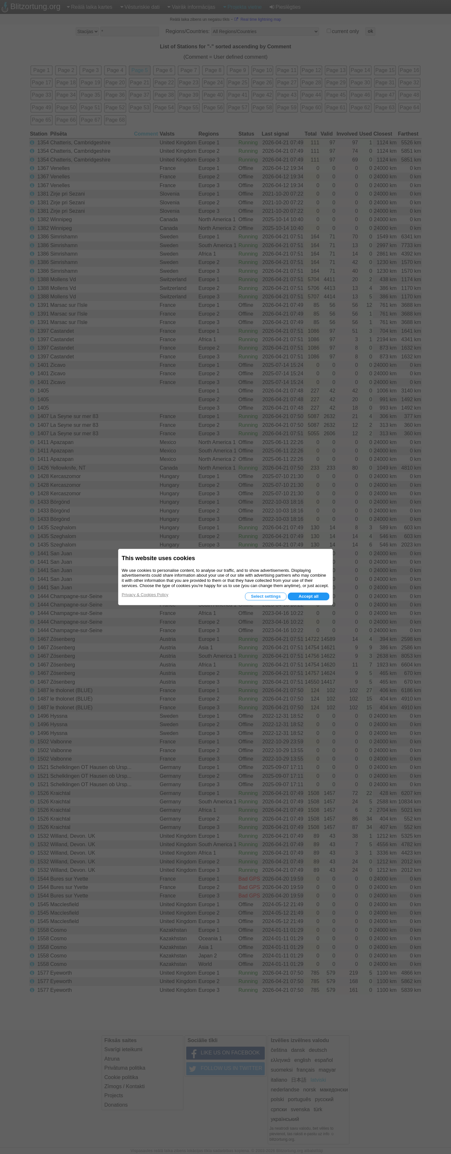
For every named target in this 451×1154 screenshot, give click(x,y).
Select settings (266, 596)
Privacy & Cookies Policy (145, 594)
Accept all (308, 596)
